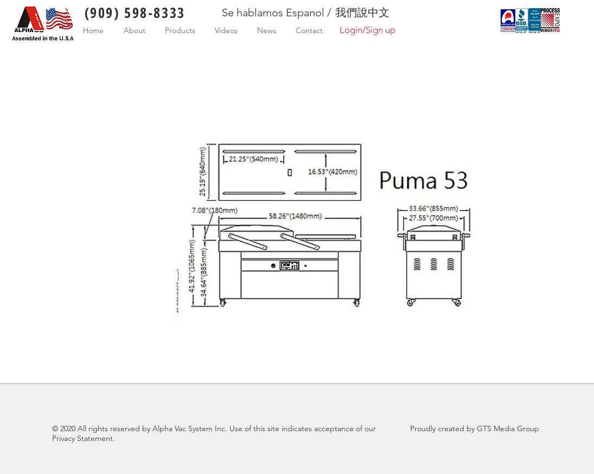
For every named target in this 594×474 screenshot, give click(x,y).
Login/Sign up (367, 29)
